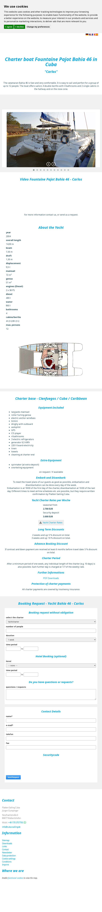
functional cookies (15, 878)
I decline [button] (19, 26)
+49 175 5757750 (15, 822)
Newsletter (7, 852)
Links (4, 846)
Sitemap (5, 840)
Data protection (9, 855)
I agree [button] (8, 26)
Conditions (6, 861)
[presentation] (26, 764)
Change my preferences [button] (38, 26)
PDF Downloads (51, 578)
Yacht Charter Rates (52, 522)
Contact (5, 849)
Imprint (5, 864)
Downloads (7, 843)
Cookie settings (8, 858)
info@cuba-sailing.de (11, 826)
